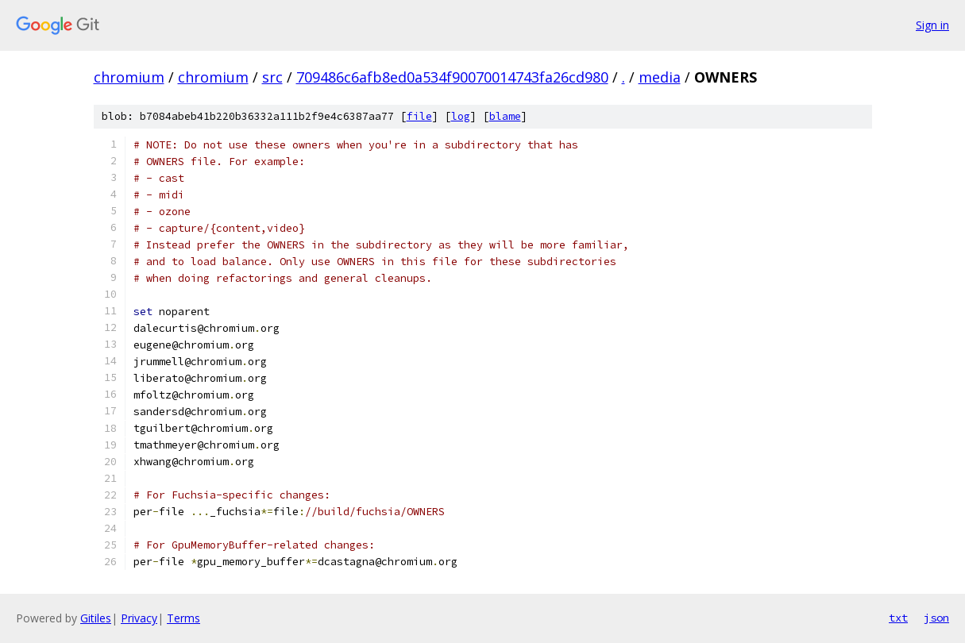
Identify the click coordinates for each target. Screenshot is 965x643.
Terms (183, 618)
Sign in (932, 25)
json (936, 617)
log (460, 116)
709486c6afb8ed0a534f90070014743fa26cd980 (452, 77)
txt (898, 617)
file (419, 116)
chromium (129, 77)
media (660, 77)
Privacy (139, 618)
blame (505, 116)
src (272, 77)
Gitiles (95, 618)
